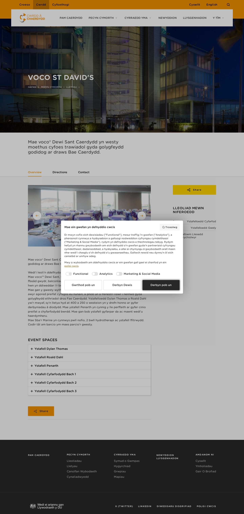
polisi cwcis (71, 266)
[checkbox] (76, 274)
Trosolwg (169, 227)
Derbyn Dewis (122, 285)
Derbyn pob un (160, 285)
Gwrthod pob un (83, 285)
